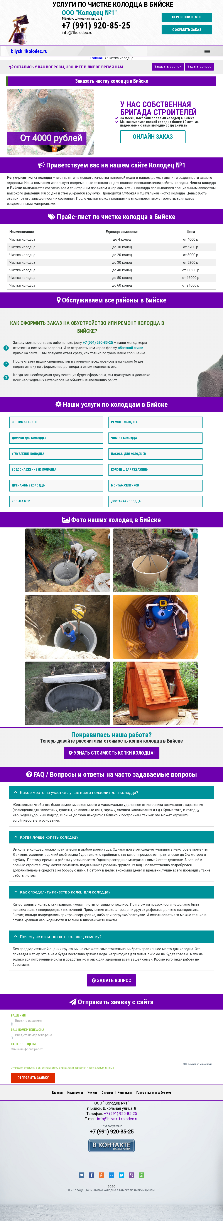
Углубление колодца (28, 454)
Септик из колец (24, 422)
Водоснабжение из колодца (34, 469)
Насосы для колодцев (128, 454)
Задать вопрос (199, 66)
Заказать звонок (167, 66)
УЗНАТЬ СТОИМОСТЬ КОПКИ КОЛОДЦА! (112, 753)
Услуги (92, 1091)
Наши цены (75, 1091)
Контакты (125, 1091)
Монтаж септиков (125, 485)
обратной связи (130, 348)
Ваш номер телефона (27, 1028)
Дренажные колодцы (28, 485)
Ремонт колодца (124, 422)
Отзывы (107, 1091)
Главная (57, 1091)
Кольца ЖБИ (21, 501)
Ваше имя (18, 1014)
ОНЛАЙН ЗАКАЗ (153, 136)
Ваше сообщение (24, 1042)
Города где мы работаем (153, 1091)
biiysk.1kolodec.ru (29, 51)
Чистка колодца (124, 438)
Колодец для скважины (129, 469)
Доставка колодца (126, 501)
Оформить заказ (186, 30)
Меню (207, 49)
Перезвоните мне (186, 17)
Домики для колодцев (29, 438)
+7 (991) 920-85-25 (96, 25)
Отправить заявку (33, 1076)
